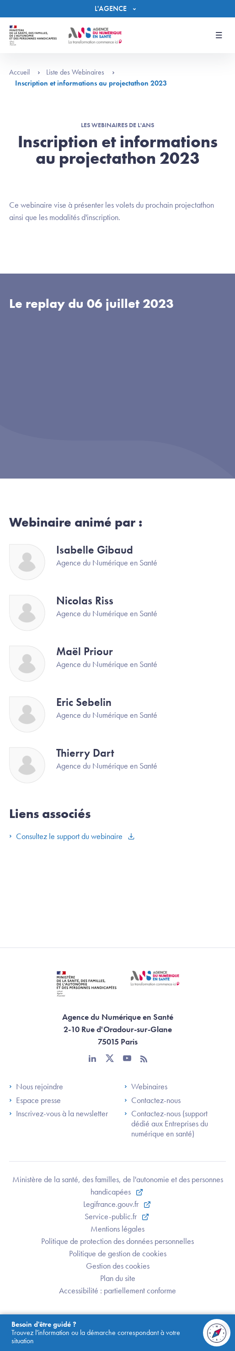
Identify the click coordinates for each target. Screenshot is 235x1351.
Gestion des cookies (118, 1265)
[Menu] (117, 8)
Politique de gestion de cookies (117, 1253)
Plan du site (117, 1278)
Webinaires (145, 1087)
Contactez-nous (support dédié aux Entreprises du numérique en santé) (166, 1123)
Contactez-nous (152, 1100)
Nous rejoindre (36, 1087)
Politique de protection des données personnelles (117, 1241)
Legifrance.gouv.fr (111, 1204)
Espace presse (35, 1100)
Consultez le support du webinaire (66, 836)
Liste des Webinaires (80, 72)
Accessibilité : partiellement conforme (117, 1290)
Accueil (24, 72)
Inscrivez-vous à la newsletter (58, 1114)
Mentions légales (117, 1228)
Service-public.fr (112, 1216)
